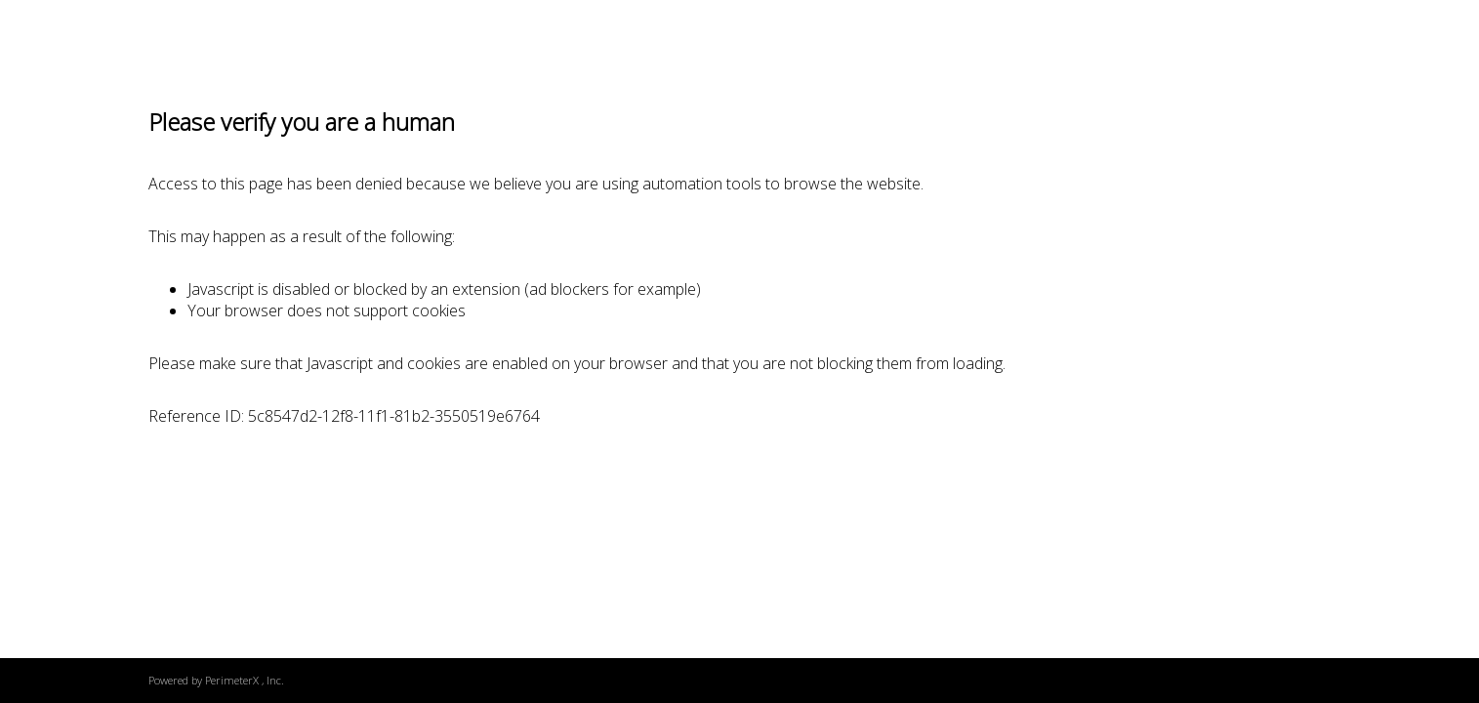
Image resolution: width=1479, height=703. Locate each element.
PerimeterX (232, 680)
